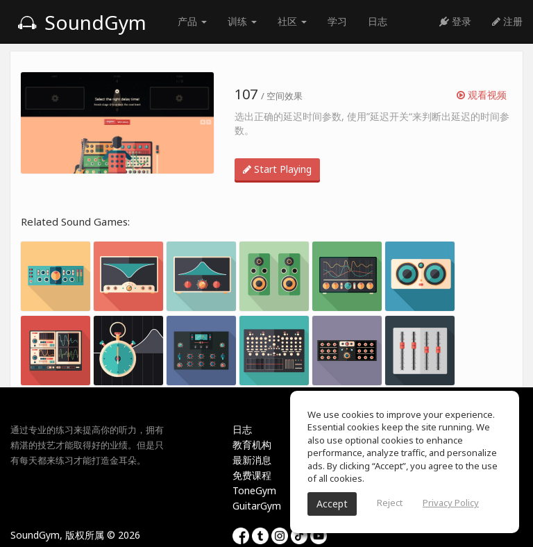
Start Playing (277, 169)
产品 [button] (192, 21)
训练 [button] (242, 21)
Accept (332, 503)
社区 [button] (292, 21)
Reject (390, 502)
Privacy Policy (451, 502)
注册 (507, 21)
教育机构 (251, 444)
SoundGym (81, 22)
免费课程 (251, 475)
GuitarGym (256, 505)
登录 (455, 21)
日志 (377, 21)
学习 (337, 21)
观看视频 (482, 94)
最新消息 (251, 459)
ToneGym (254, 490)
